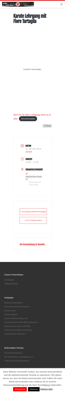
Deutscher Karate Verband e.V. (17, 306)
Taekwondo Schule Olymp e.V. (17, 360)
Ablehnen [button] (34, 389)
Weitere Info (46, 389)
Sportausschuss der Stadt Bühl (17, 326)
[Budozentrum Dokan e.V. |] (18, 4)
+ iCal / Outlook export (33, 220)
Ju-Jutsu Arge (10, 310)
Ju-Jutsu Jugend (10, 314)
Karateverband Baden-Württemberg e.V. (21, 322)
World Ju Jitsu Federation (15, 334)
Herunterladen (28, 118)
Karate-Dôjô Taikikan (13, 353)
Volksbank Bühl (11, 283)
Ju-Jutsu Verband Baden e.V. (16, 318)
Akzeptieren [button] (20, 389)
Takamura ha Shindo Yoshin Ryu (18, 330)
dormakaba (9, 280)
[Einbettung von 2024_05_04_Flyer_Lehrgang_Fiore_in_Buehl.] (32, 69)
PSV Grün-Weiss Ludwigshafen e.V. (19, 357)
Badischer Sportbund (13, 302)
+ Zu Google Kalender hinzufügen (33, 211)
